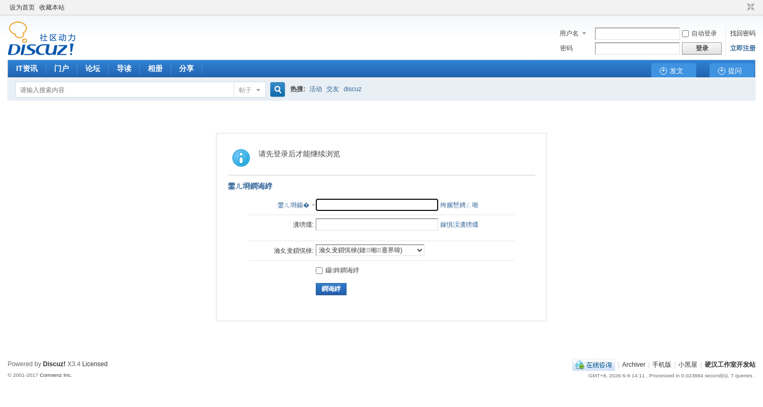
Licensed (95, 364)
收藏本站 (52, 7)
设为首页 (22, 7)
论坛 (92, 68)
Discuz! (54, 364)
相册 (155, 68)
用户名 (569, 33)
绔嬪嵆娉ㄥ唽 (459, 205)
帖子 (245, 90)
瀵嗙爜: (303, 224)
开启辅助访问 (740, 7)
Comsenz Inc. (56, 375)
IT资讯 (26, 68)
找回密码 (743, 33)
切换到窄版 (749, 7)
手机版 (661, 364)
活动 (315, 89)
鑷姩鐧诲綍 (337, 270)
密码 (566, 48)
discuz (352, 89)
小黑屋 (687, 364)
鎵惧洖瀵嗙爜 (459, 224)
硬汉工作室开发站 (730, 364)
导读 (124, 68)
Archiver (633, 364)
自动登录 (699, 33)
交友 (332, 89)
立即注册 (743, 48)
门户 (61, 68)
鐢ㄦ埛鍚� (293, 205)
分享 (186, 68)
